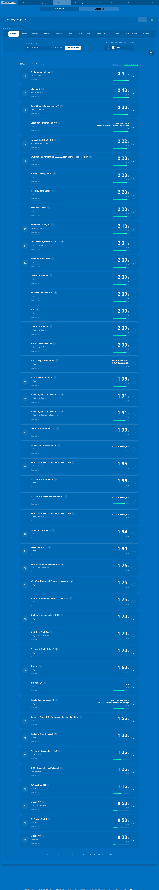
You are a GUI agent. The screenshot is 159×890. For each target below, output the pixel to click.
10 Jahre (145, 34)
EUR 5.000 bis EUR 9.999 (53, 48)
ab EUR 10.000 (73, 48)
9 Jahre (135, 34)
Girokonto (26, 3)
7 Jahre (117, 34)
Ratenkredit (132, 3)
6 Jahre (107, 34)
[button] (79, 76)
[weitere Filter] (151, 52)
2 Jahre (70, 34)
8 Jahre (126, 34)
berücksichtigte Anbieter (52, 855)
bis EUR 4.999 (32, 48)
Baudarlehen (150, 3)
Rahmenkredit (115, 3)
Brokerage (79, 3)
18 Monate (59, 34)
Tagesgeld (44, 3)
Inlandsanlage (35, 79)
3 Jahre (79, 34)
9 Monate (35, 34)
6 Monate (24, 34)
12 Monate (47, 34)
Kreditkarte (97, 3)
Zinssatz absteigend (131, 64)
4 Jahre (88, 34)
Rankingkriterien (71, 855)
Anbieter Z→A (117, 64)
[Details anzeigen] (133, 76)
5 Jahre (98, 34)
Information (59, 9)
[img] (121, 80)
